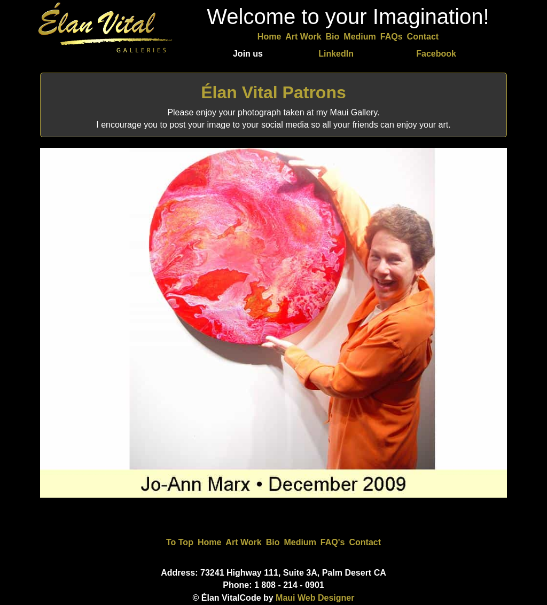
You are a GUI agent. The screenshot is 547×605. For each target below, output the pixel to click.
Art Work (303, 36)
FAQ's (333, 542)
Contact (423, 36)
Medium (359, 36)
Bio (333, 36)
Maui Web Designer (315, 597)
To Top (179, 542)
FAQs (391, 36)
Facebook (436, 53)
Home (269, 36)
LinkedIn (336, 53)
